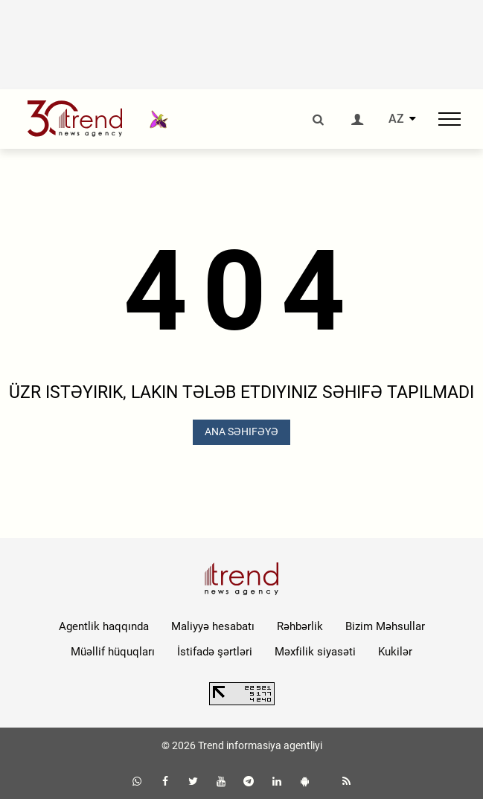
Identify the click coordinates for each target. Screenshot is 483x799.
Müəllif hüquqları (113, 651)
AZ (396, 119)
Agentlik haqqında (104, 626)
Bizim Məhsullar (385, 626)
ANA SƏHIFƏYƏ (241, 431)
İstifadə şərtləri (214, 651)
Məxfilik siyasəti (315, 651)
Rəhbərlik (300, 626)
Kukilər (395, 651)
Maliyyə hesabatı (213, 626)
